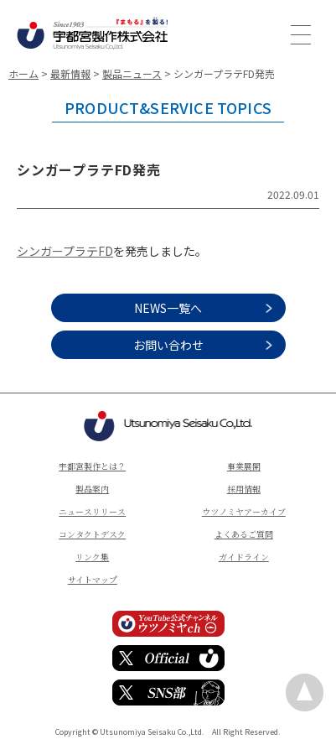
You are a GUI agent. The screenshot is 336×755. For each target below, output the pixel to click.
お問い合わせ (168, 344)
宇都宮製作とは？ (92, 466)
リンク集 (92, 556)
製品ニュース (132, 73)
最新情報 (70, 73)
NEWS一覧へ (168, 307)
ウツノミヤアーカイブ (244, 511)
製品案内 (92, 488)
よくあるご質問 (244, 534)
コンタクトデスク (92, 534)
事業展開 (244, 466)
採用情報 (244, 488)
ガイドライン (244, 556)
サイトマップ (92, 579)
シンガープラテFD (65, 250)
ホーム (23, 73)
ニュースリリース (92, 511)
